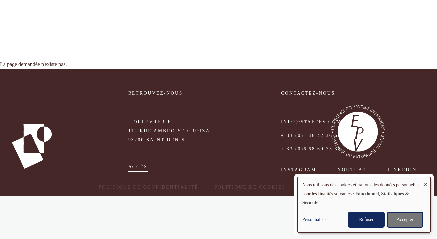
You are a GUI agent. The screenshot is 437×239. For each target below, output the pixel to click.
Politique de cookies (250, 187)
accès (138, 166)
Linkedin (402, 169)
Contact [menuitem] (374, 18)
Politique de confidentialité (149, 187)
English (415, 18)
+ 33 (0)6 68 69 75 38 (311, 148)
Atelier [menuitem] (230, 18)
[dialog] (364, 204)
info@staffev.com (311, 122)
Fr (406, 18)
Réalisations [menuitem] (310, 18)
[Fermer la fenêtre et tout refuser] (425, 181)
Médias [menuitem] (345, 18)
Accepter (405, 219)
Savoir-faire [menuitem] (266, 18)
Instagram (298, 169)
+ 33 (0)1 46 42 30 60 (311, 135)
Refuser (366, 219)
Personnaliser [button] (314, 219)
